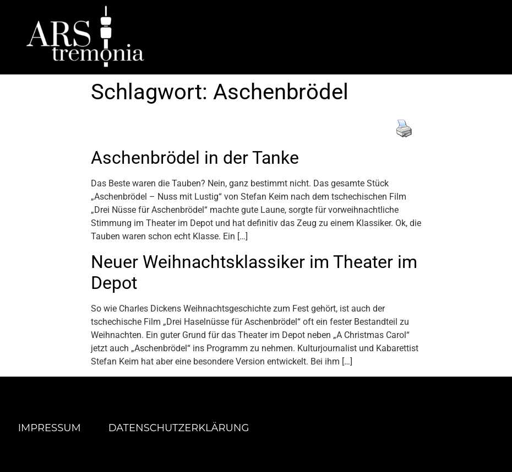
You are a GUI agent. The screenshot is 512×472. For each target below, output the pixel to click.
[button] (352, 37)
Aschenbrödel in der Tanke (195, 157)
